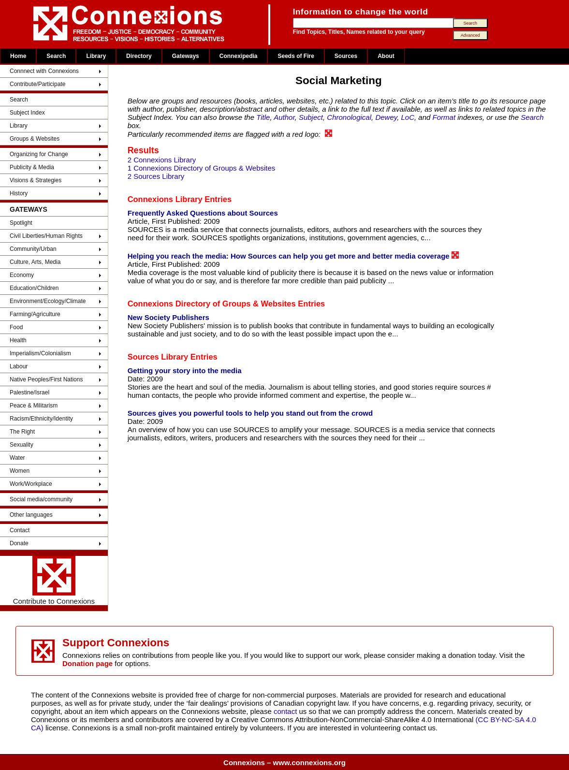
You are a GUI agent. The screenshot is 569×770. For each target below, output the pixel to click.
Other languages (31, 514)
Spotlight (21, 222)
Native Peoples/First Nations (46, 379)
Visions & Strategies (35, 180)
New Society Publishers (168, 317)
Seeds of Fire (295, 56)
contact (286, 711)
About (386, 56)
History (19, 193)
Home (18, 56)
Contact (19, 530)
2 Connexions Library (162, 160)
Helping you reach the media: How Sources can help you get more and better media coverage (293, 255)
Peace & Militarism (34, 405)
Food (16, 327)
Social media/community (41, 499)
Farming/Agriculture (35, 314)
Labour (19, 366)
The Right (22, 431)
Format (444, 117)
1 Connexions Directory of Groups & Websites (202, 168)
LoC (407, 117)
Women (19, 470)
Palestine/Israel (29, 392)
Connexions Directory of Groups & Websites (212, 303)
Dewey (386, 117)
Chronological (349, 117)
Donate (19, 543)
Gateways (185, 56)
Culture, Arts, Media (35, 262)
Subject (311, 117)
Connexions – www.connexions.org (284, 762)
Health (18, 340)
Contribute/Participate (37, 84)
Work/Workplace (31, 483)
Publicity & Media (32, 167)
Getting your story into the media (185, 370)
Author (284, 117)
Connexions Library (165, 199)
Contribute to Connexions (54, 580)
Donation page (87, 663)
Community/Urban (33, 249)
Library (96, 56)
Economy (22, 275)
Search (56, 56)
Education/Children (34, 288)
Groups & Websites (34, 138)
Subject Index (27, 112)
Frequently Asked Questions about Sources (203, 213)
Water (17, 457)
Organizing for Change (39, 154)
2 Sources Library (156, 176)
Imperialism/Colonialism (40, 353)
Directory (139, 56)
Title (263, 117)
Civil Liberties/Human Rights (46, 235)
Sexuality (21, 444)
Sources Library (158, 356)
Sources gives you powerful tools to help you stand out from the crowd (250, 413)
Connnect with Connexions (44, 71)
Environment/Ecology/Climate (48, 301)
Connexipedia (238, 56)
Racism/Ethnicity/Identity (41, 418)
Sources (346, 56)
